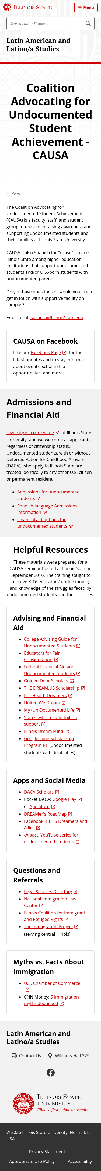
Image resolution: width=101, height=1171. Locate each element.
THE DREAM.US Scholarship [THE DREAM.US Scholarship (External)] (51, 688)
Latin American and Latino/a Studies (38, 44)
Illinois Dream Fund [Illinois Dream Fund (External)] (43, 731)
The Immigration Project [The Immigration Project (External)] (48, 926)
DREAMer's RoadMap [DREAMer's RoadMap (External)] (45, 814)
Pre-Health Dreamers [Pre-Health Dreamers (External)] (45, 695)
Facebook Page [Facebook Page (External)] (46, 352)
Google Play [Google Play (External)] (64, 799)
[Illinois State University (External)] (27, 7)
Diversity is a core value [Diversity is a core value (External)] (30, 432)
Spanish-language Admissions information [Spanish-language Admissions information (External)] (47, 509)
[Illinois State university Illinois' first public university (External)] (50, 1103)
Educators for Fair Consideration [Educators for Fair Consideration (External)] (42, 656)
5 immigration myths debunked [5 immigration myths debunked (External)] (51, 1000)
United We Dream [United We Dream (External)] (42, 703)
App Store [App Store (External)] (40, 806)
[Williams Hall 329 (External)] (68, 1056)
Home (15, 193)
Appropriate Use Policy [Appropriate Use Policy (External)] (32, 1161)
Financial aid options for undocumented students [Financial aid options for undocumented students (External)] (42, 523)
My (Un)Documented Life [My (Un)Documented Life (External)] (49, 710)
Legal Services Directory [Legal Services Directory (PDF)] (48, 892)
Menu (88, 7)
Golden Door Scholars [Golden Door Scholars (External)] (46, 681)
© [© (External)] (8, 1132)
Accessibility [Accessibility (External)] (80, 1161)
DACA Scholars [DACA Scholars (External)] (39, 792)
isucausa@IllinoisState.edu (56, 317)
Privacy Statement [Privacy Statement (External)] (47, 1152)
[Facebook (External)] (51, 1072)
